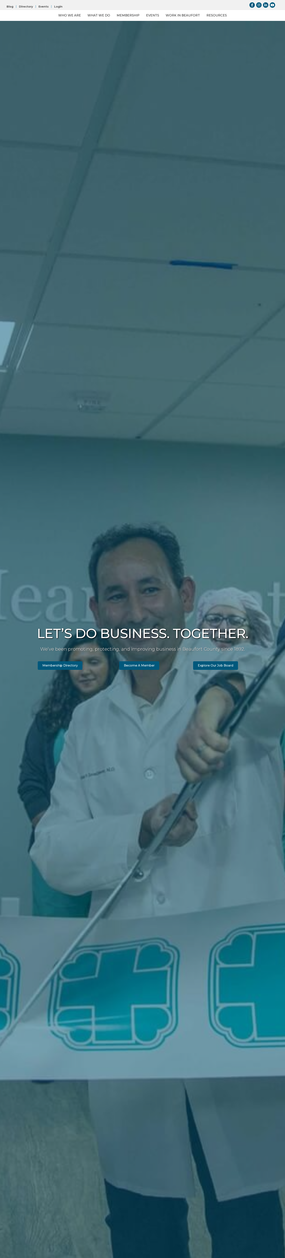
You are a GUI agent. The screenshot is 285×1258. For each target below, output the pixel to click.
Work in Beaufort (215, 25)
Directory (26, 6)
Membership (96, 25)
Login (58, 6)
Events (44, 6)
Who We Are (37, 25)
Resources (248, 25)
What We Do (67, 25)
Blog (10, 6)
